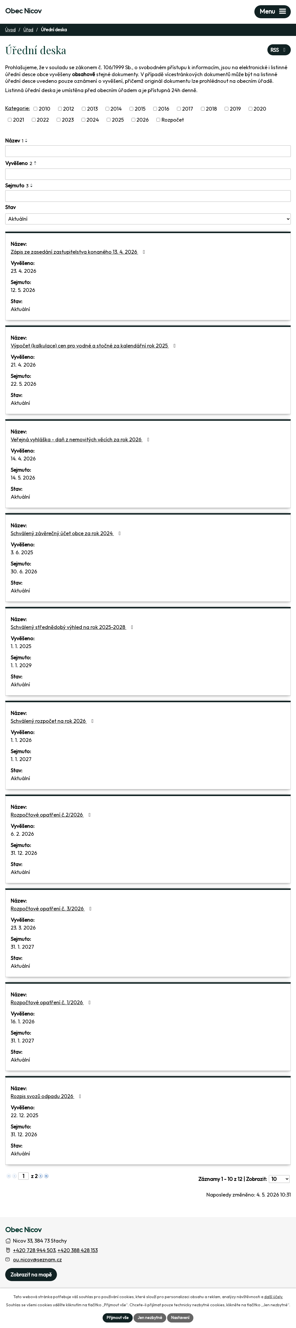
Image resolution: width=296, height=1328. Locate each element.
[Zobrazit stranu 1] (23, 1176)
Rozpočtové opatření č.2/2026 (52, 814)
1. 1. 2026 (21, 740)
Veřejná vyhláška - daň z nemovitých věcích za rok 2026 (81, 439)
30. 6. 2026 (24, 571)
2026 (142, 119)
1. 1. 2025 (21, 646)
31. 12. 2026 (24, 853)
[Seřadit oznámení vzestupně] (26, 139)
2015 (140, 108)
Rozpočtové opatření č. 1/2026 (52, 1002)
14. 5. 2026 (23, 477)
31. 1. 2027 (22, 946)
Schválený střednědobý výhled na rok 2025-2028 (73, 627)
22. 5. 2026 (23, 384)
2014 (116, 108)
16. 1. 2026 (22, 1021)
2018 (211, 108)
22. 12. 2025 (24, 1115)
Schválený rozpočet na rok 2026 (53, 721)
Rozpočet (173, 119)
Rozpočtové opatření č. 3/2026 (52, 908)
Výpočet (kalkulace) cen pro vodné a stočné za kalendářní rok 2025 (94, 345)
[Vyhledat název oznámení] (148, 151)
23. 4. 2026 (23, 271)
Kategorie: (17, 108)
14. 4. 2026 (23, 458)
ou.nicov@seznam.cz (37, 1259)
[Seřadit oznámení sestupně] (26, 141)
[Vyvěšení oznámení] (148, 174)
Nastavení (180, 1317)
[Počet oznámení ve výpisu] (279, 1179)
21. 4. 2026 (23, 364)
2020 (260, 108)
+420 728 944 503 (34, 1250)
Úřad (28, 29)
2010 (44, 108)
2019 (235, 108)
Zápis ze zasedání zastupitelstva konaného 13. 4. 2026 (79, 251)
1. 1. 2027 (21, 759)
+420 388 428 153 (78, 1250)
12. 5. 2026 (23, 290)
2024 (92, 119)
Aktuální (20, 309)
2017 (187, 108)
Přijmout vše (118, 1317)
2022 (43, 119)
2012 (68, 108)
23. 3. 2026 (23, 927)
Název (14, 140)
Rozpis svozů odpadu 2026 (47, 1096)
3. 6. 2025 (22, 552)
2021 (18, 119)
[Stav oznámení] (148, 218)
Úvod (10, 29)
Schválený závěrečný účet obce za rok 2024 (67, 533)
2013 (92, 108)
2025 (118, 119)
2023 (68, 119)
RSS (279, 50)
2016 (163, 108)
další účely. (273, 1296)
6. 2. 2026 (22, 834)
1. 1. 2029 (21, 665)
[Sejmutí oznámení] (148, 196)
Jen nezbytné (150, 1317)
